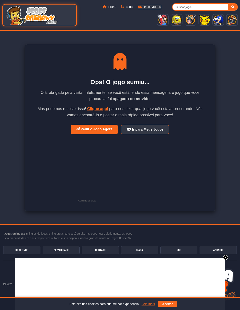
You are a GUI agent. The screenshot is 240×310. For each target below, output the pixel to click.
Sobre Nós (21, 250)
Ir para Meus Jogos (145, 129)
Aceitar (167, 304)
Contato (100, 250)
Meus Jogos (149, 7)
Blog (127, 7)
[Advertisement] (129, 174)
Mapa (139, 250)
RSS (179, 250)
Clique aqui (97, 109)
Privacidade (61, 250)
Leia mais (148, 304)
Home (109, 7)
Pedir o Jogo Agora (94, 129)
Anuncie (218, 250)
